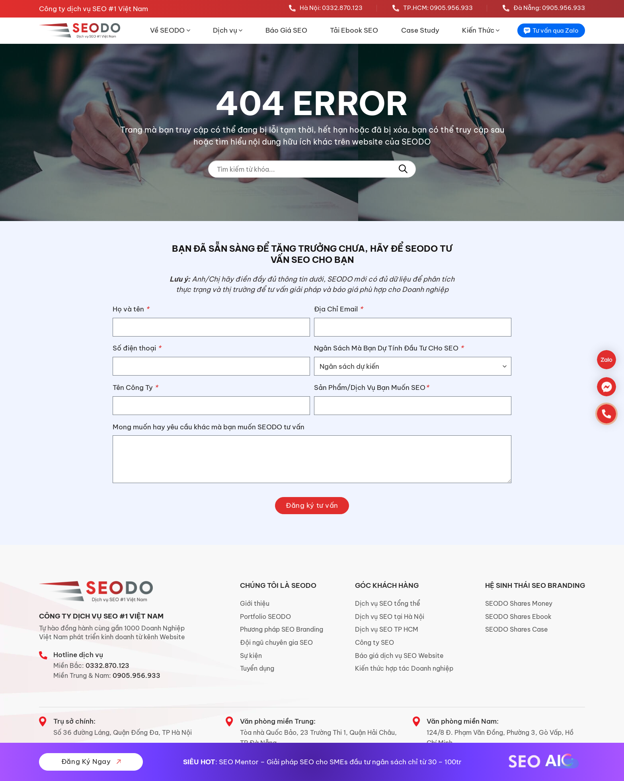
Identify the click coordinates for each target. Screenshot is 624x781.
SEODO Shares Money (518, 603)
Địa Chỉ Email (338, 309)
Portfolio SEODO (265, 616)
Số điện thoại (137, 348)
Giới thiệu (254, 603)
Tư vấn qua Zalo (551, 30)
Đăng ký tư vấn (312, 505)
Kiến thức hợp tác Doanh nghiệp (404, 668)
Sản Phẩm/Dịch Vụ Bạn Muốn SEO (371, 387)
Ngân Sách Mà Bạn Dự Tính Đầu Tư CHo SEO (389, 348)
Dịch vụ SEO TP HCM (386, 629)
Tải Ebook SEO (354, 30)
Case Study (420, 30)
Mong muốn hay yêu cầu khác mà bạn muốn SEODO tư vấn (208, 427)
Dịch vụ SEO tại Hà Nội (389, 616)
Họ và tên (131, 309)
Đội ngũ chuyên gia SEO (276, 642)
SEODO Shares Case (516, 629)
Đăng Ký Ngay (91, 761)
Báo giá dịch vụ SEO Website (399, 656)
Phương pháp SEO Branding (281, 629)
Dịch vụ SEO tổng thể (387, 603)
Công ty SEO (374, 642)
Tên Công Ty (135, 387)
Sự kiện (251, 656)
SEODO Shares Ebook (518, 616)
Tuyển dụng (257, 668)
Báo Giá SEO (286, 30)
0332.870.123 (107, 665)
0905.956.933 (136, 675)
